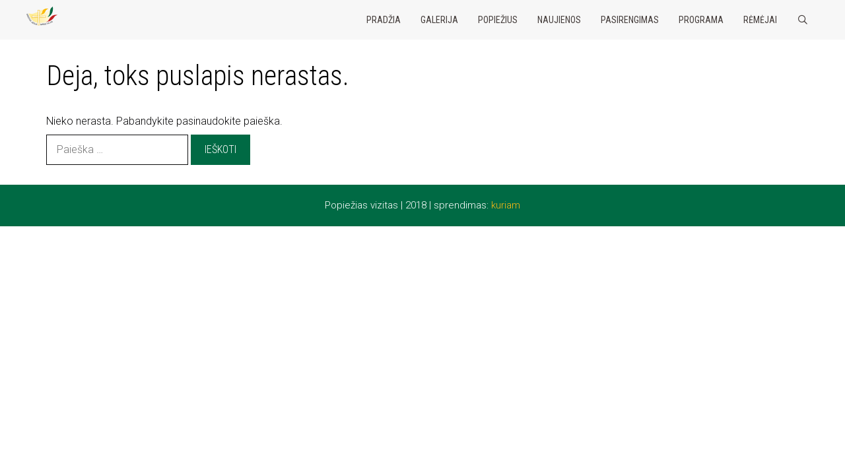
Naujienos (559, 20)
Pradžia (383, 20)
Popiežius (498, 20)
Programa (701, 20)
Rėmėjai (760, 20)
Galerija (439, 20)
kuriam (505, 205)
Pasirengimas (630, 20)
